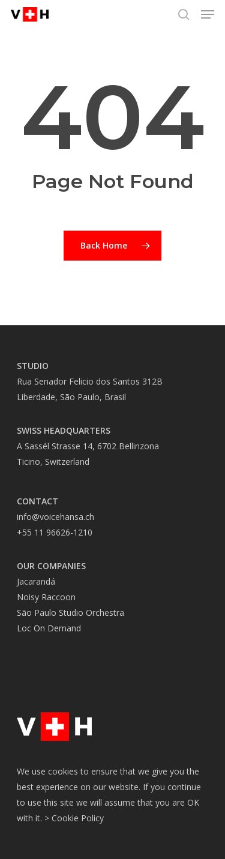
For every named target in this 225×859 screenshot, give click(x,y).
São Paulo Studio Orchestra (70, 612)
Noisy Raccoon (46, 597)
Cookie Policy (78, 818)
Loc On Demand (49, 628)
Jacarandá (36, 581)
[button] (207, 14)
